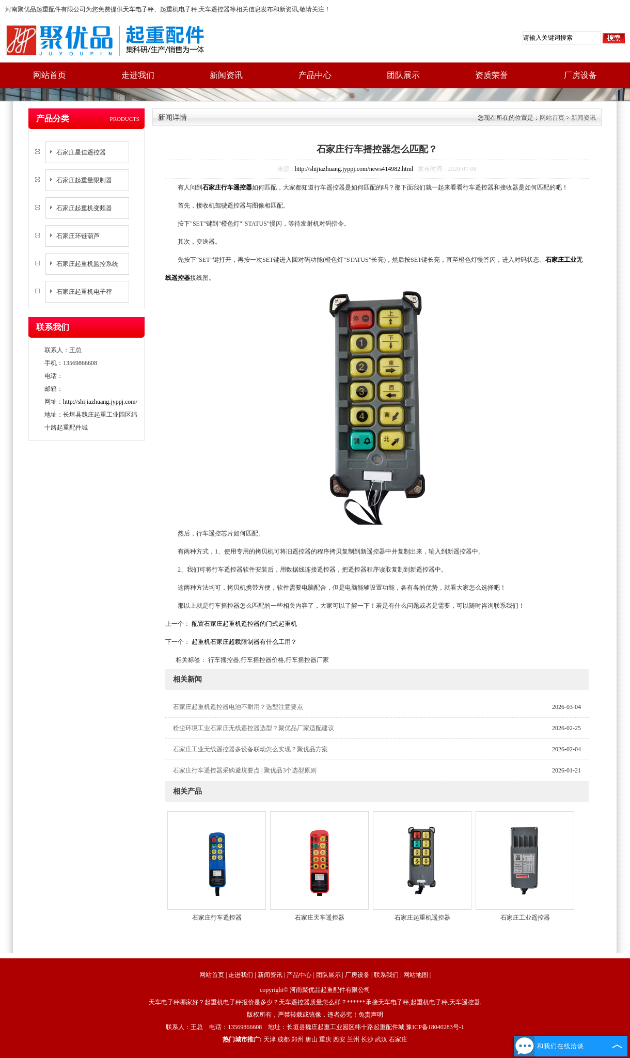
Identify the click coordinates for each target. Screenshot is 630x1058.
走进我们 (137, 75)
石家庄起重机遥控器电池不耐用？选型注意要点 (238, 706)
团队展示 (403, 75)
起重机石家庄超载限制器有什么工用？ (243, 641)
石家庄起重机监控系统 (87, 263)
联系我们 (386, 974)
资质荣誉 (491, 75)
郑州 (297, 1039)
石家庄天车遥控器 (319, 917)
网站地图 (415, 974)
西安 (339, 1039)
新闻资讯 (226, 75)
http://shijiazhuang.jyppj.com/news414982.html (354, 168)
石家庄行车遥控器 (217, 917)
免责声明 (370, 1014)
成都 (283, 1039)
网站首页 (49, 75)
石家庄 (398, 1039)
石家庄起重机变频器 (84, 208)
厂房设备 (580, 75)
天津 (269, 1039)
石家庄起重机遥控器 (422, 917)
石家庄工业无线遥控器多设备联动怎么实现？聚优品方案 (250, 749)
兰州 (353, 1039)
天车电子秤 (138, 9)
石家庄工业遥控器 (525, 917)
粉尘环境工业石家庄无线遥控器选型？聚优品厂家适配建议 (253, 728)
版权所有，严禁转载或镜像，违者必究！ (302, 1014)
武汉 (381, 1039)
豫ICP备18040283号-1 (435, 1027)
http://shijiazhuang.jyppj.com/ (100, 401)
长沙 (367, 1039)
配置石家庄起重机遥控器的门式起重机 (243, 623)
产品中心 (315, 75)
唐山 (311, 1039)
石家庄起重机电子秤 (84, 291)
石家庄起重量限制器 (84, 180)
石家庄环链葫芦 (78, 236)
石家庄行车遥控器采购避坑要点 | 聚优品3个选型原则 (245, 770)
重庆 (325, 1039)
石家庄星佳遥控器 (81, 152)
